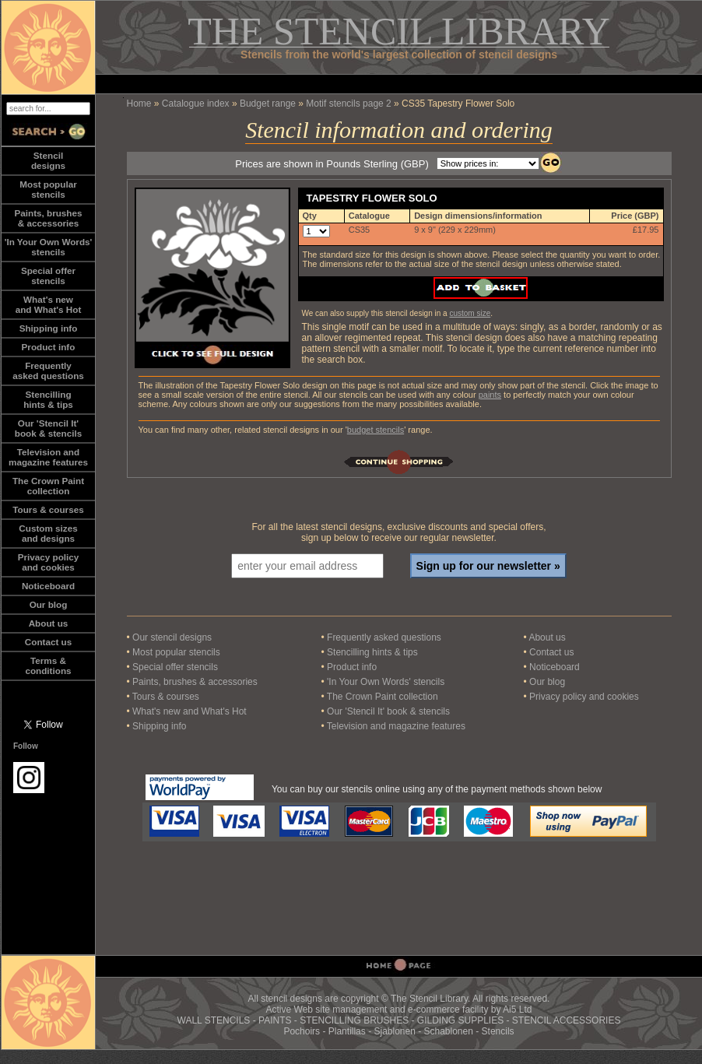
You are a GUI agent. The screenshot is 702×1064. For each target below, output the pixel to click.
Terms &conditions (48, 665)
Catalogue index (196, 103)
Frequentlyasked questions (48, 370)
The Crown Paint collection (382, 696)
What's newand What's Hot (49, 304)
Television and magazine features (396, 726)
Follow (25, 746)
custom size (469, 313)
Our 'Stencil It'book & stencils (48, 428)
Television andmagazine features (48, 457)
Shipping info (48, 328)
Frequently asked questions (384, 637)
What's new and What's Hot (189, 711)
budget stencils (375, 429)
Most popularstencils (47, 189)
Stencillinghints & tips (48, 399)
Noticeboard (48, 586)
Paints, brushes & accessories (195, 681)
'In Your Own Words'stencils (49, 247)
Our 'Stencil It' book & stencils (388, 711)
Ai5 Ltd (517, 1009)
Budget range (268, 103)
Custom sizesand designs (48, 533)
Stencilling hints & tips (372, 652)
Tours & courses (47, 509)
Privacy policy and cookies (48, 562)
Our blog (49, 604)
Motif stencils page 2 (348, 103)
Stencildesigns (48, 160)
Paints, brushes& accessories (48, 218)
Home (139, 103)
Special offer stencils (175, 667)
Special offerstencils (48, 275)
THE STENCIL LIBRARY (399, 31)
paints (490, 394)
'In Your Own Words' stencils (385, 681)
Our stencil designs (172, 637)
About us (48, 623)
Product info (48, 347)
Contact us (48, 642)
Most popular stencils (176, 652)
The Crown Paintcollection (48, 486)
